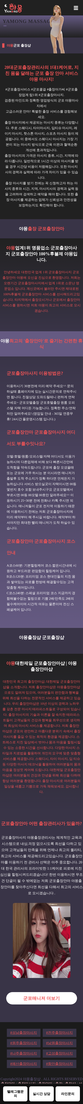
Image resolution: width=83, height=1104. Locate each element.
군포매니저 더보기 (41, 998)
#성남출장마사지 (23, 1032)
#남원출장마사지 (59, 1043)
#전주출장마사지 (59, 1032)
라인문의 (67, 1094)
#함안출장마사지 (59, 1064)
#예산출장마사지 (23, 1064)
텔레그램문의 (15, 1094)
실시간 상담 (41, 1094)
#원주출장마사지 (23, 1043)
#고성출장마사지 (59, 1053)
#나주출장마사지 (23, 1053)
